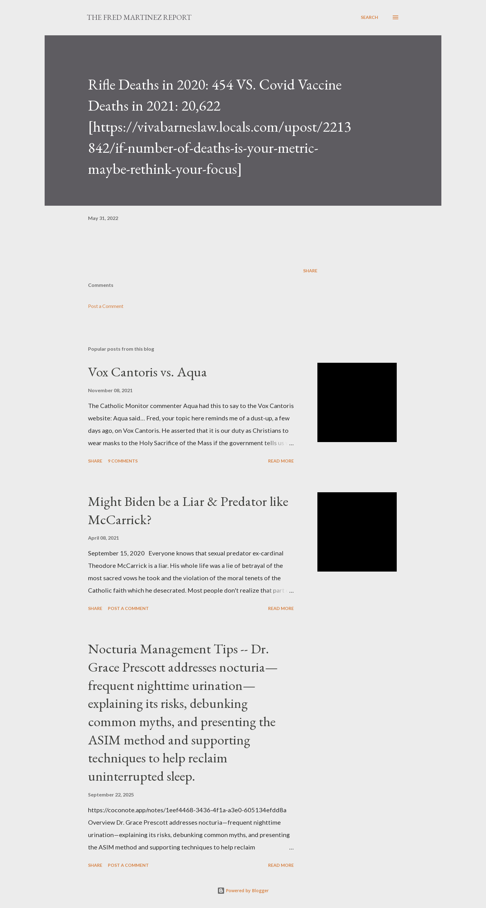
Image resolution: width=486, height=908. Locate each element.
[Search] (369, 17)
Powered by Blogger (243, 890)
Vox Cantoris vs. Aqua (147, 371)
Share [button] (310, 270)
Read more (281, 460)
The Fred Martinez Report (139, 17)
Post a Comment (105, 306)
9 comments (123, 460)
